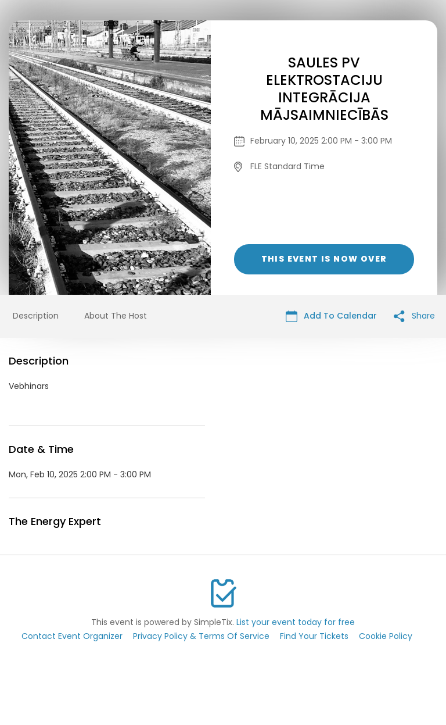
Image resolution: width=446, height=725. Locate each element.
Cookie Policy (385, 636)
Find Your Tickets (314, 636)
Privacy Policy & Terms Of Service (201, 636)
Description (36, 316)
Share (414, 316)
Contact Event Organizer (72, 636)
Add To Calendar (331, 316)
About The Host (115, 316)
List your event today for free (295, 622)
